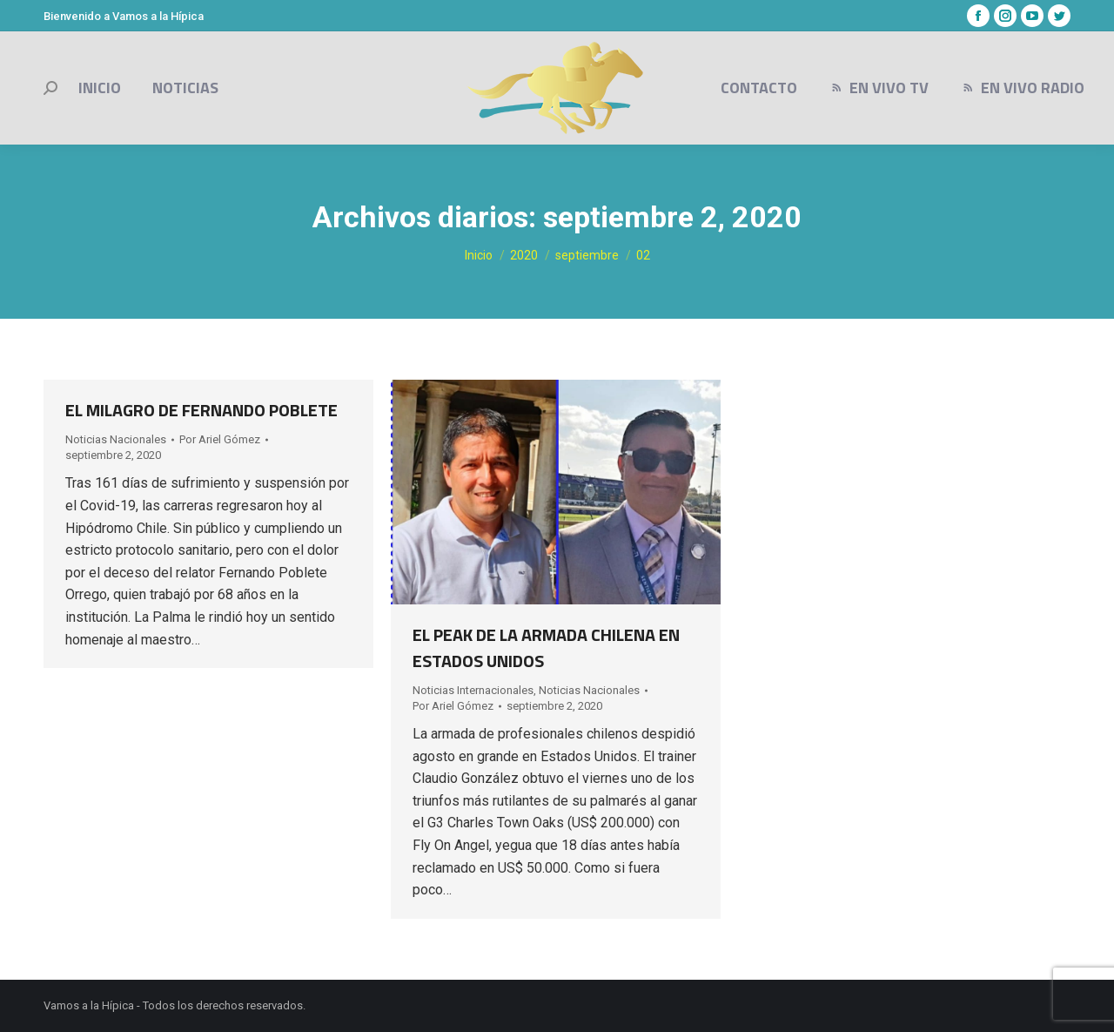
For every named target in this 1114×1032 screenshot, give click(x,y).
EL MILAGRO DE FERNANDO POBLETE (201, 409)
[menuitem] (99, 88)
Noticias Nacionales (115, 439)
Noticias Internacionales (473, 690)
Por (219, 439)
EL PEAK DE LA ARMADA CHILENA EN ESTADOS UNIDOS (546, 647)
